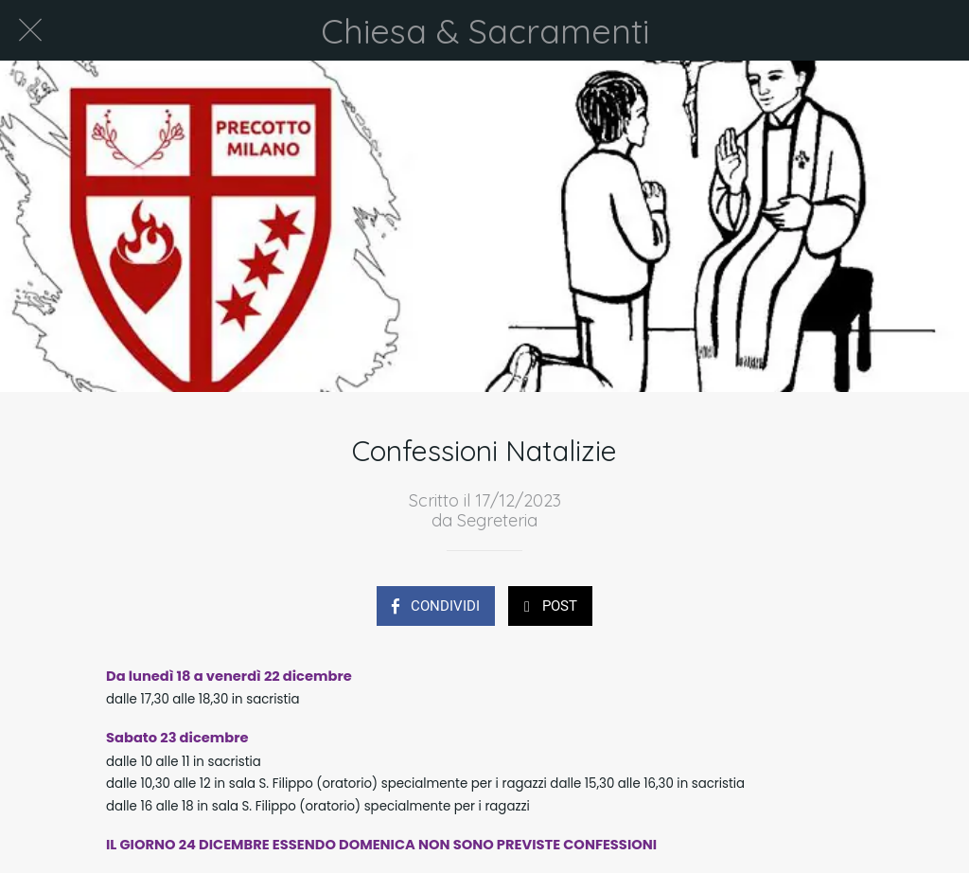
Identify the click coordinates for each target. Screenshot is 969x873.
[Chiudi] (30, 30)
